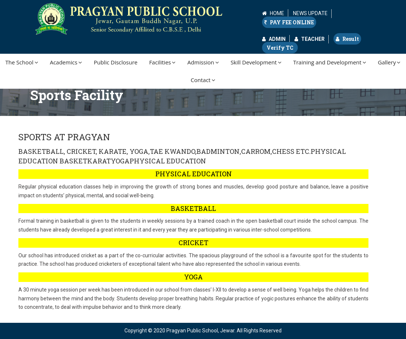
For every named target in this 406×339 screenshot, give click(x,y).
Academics (66, 62)
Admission (203, 62)
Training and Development (329, 62)
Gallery (389, 62)
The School (22, 62)
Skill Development (255, 62)
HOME (277, 13)
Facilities (162, 62)
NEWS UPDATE (310, 13)
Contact (203, 80)
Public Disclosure (116, 62)
